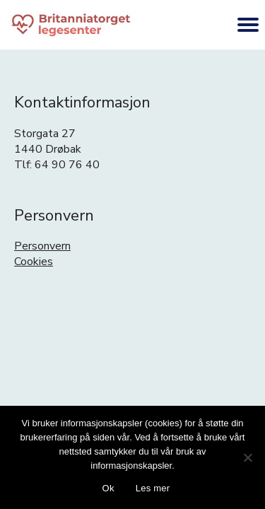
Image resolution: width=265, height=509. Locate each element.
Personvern (42, 246)
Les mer (153, 488)
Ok (108, 488)
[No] (247, 457)
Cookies (33, 261)
